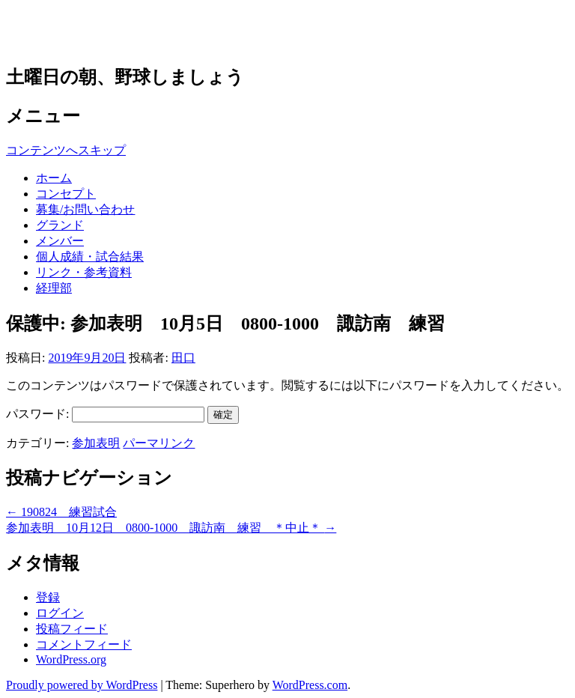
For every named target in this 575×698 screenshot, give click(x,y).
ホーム (54, 178)
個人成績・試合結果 (90, 256)
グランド (60, 225)
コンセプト (66, 193)
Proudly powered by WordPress (81, 685)
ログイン (60, 613)
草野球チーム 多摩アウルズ (164, 31)
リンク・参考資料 (84, 272)
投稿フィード (72, 628)
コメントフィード (84, 644)
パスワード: (105, 413)
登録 (48, 597)
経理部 (54, 288)
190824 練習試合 (61, 512)
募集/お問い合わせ (85, 209)
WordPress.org (71, 659)
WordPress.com (310, 685)
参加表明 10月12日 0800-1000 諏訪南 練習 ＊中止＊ (171, 527)
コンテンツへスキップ (66, 150)
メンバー (60, 240)
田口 (183, 357)
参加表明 (96, 443)
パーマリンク (159, 443)
